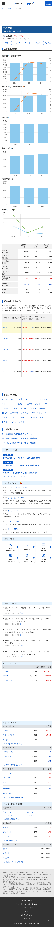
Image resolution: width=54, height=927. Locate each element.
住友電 (42, 408)
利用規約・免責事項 (27, 900)
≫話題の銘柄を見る (11, 819)
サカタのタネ (8, 761)
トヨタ (4, 422)
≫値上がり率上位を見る (13, 744)
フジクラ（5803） (14, 521)
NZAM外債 (7, 793)
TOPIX (5, 676)
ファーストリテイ (38, 413)
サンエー (6, 836)
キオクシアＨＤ (8, 735)
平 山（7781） (13, 529)
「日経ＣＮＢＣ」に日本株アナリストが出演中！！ (22, 465)
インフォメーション (27, 915)
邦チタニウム (8, 740)
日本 (21, 613)
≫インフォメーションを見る (14, 476)
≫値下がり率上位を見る (13, 765)
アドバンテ (6, 404)
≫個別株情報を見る (11, 841)
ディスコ (28, 404)
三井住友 (24, 413)
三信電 (4, 327)
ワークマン (31, 816)
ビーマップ (7, 773)
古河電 (19, 399)
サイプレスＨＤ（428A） (17, 498)
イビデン (33, 418)
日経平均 (6, 671)
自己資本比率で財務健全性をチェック (18, 434)
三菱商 (13, 422)
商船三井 (5, 418)
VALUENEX (7, 778)
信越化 (33, 408)
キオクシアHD (8, 399)
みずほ (15, 418)
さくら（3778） (13, 511)
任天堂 (23, 418)
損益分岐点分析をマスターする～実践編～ (20, 443)
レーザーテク (31, 399)
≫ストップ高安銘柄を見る (14, 797)
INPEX (4, 413)
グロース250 (7, 680)
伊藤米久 (6, 853)
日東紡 (21, 422)
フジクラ (43, 399)
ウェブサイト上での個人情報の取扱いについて (27, 904)
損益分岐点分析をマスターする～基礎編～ (20, 438)
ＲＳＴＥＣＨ (8, 816)
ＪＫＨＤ (5, 338)
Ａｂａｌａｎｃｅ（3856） (18, 487)
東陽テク (5, 360)
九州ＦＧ (30, 812)
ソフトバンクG (41, 404)
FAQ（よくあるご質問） (27, 908)
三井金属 (14, 413)
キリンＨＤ (7, 812)
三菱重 (14, 408)
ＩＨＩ (42, 418)
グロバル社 (7, 832)
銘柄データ (11, 8)
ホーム (4, 8)
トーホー (5, 349)
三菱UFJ (5, 408)
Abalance (6, 789)
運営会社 (27, 918)
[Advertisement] (27, 17)
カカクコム (7, 858)
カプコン (6, 827)
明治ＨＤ (6, 849)
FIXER (5, 782)
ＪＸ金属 (18, 404)
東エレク (24, 408)
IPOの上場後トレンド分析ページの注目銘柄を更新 (21, 458)
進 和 (4, 371)
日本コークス (8, 752)
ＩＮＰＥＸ (7, 756)
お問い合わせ (27, 911)
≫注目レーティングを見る (14, 862)
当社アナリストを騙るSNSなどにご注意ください (21, 473)
